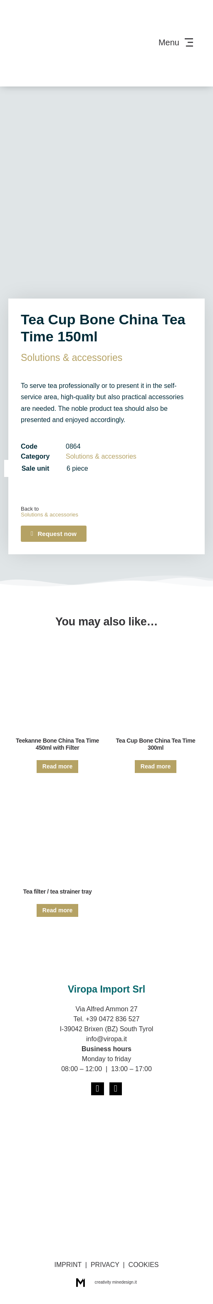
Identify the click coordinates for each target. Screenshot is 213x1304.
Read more (57, 766)
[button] (54, 534)
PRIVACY (105, 1264)
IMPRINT (67, 1264)
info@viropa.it (106, 1038)
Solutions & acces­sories (71, 357)
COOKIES (144, 1264)
